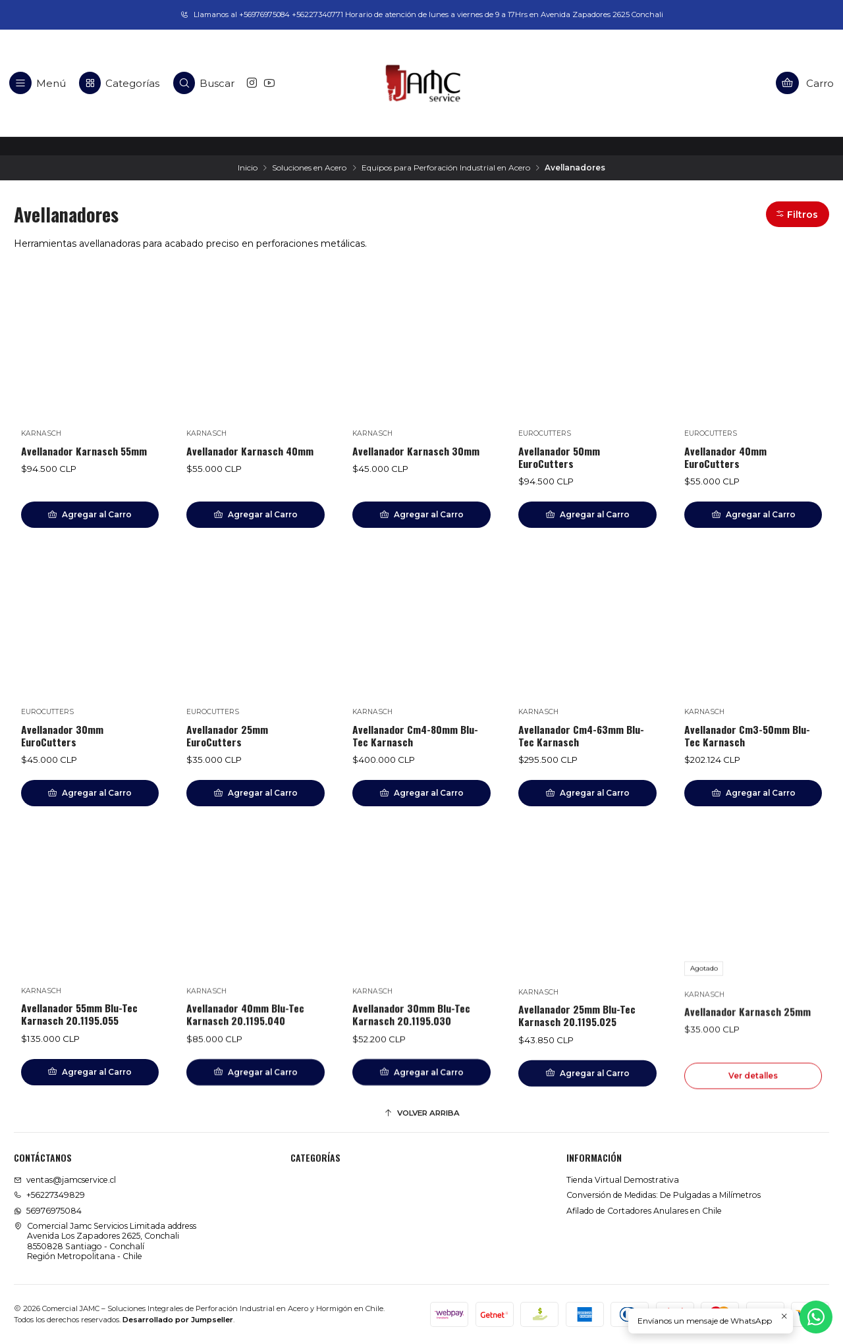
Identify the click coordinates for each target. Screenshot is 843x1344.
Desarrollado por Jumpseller (177, 1319)
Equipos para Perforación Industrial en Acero (446, 168)
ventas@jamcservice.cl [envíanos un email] (65, 1180)
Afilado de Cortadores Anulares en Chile (644, 1211)
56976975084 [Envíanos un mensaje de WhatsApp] (48, 1211)
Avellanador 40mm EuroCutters (725, 457)
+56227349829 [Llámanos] (49, 1195)
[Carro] (805, 82)
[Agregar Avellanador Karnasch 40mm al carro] (255, 515)
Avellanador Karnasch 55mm (84, 451)
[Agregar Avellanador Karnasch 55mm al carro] (90, 515)
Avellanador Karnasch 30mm (415, 451)
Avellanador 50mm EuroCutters (559, 457)
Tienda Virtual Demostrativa (622, 1180)
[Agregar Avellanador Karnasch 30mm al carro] (421, 515)
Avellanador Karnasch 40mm (249, 451)
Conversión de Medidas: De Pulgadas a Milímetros (663, 1195)
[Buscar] (204, 82)
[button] (798, 214)
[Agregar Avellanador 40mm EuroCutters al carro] (753, 515)
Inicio (248, 168)
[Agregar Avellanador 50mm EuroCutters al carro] (587, 515)
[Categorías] (119, 82)
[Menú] (37, 82)
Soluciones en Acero (309, 168)
